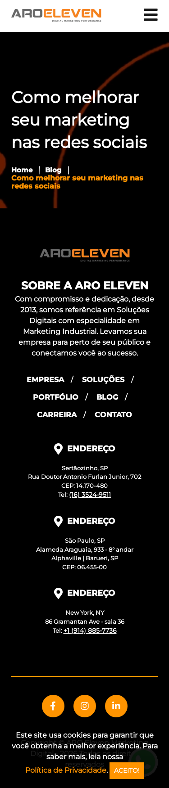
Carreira (57, 414)
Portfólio (55, 397)
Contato (113, 414)
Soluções (103, 379)
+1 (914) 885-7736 (90, 630)
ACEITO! (127, 770)
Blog (53, 170)
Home (21, 170)
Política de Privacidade (65, 770)
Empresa (45, 379)
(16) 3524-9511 (90, 495)
